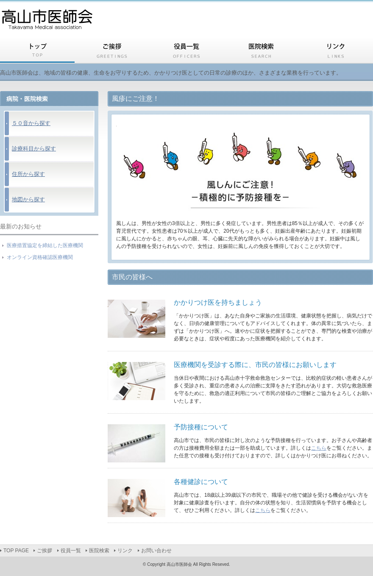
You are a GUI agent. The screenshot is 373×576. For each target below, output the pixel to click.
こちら (318, 448)
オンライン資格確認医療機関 (40, 257)
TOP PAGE (37, 51)
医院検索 (261, 51)
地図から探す (28, 199)
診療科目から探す (34, 148)
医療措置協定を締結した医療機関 (45, 245)
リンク (335, 51)
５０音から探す (31, 123)
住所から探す (28, 174)
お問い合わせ (156, 551)
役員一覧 (186, 51)
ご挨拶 (112, 51)
